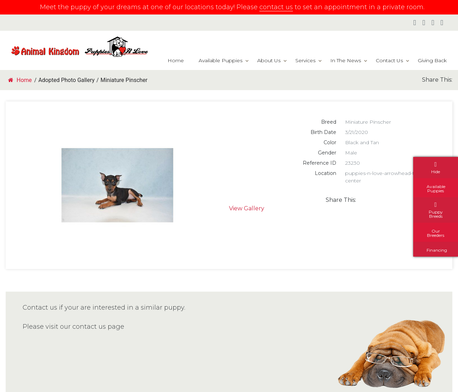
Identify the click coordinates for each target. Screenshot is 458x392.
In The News (345, 60)
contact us (276, 7)
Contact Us (389, 60)
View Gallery (246, 208)
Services (305, 60)
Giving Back (432, 60)
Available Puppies (220, 60)
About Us (269, 60)
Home (176, 60)
